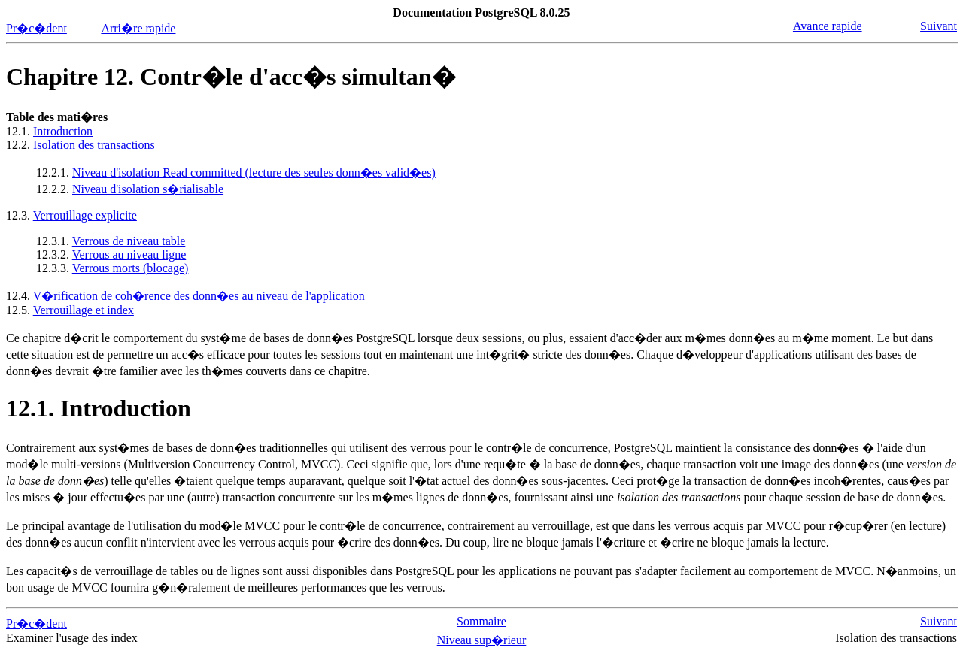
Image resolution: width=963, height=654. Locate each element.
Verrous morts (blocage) (130, 268)
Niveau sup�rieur (482, 640)
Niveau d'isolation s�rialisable (147, 189)
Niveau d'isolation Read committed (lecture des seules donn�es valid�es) (254, 172)
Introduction (63, 131)
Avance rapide (827, 26)
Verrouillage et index (83, 310)
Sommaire (481, 621)
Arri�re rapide (138, 28)
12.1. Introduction (98, 408)
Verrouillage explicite (85, 215)
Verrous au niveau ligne (129, 254)
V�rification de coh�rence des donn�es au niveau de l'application (199, 295)
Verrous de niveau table (129, 241)
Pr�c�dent (36, 28)
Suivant (938, 26)
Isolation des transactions (94, 144)
